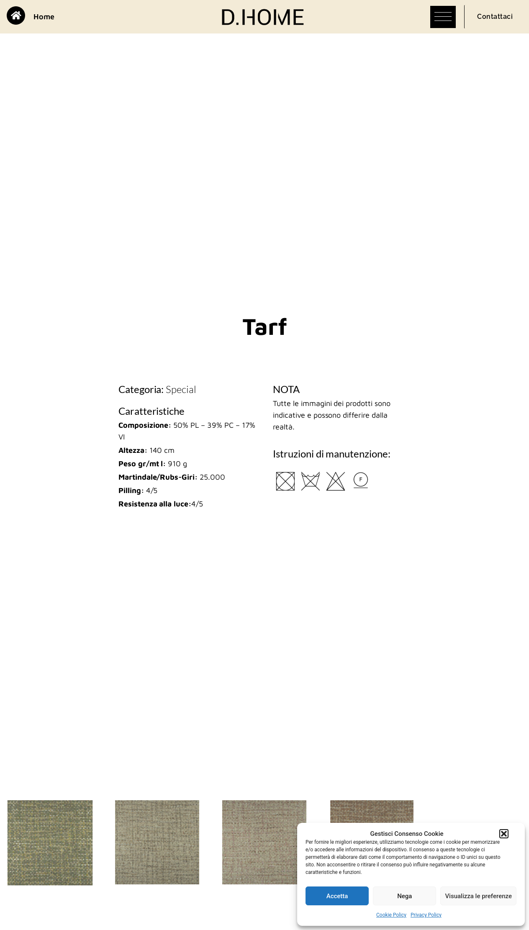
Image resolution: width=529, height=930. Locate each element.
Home (43, 16)
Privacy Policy (426, 915)
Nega (404, 896)
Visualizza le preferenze (478, 896)
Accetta (337, 896)
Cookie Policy (391, 915)
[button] (504, 834)
